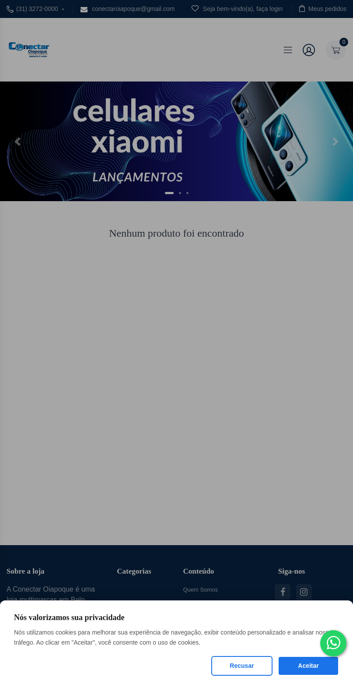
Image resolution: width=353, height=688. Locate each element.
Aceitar (308, 665)
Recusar (242, 665)
